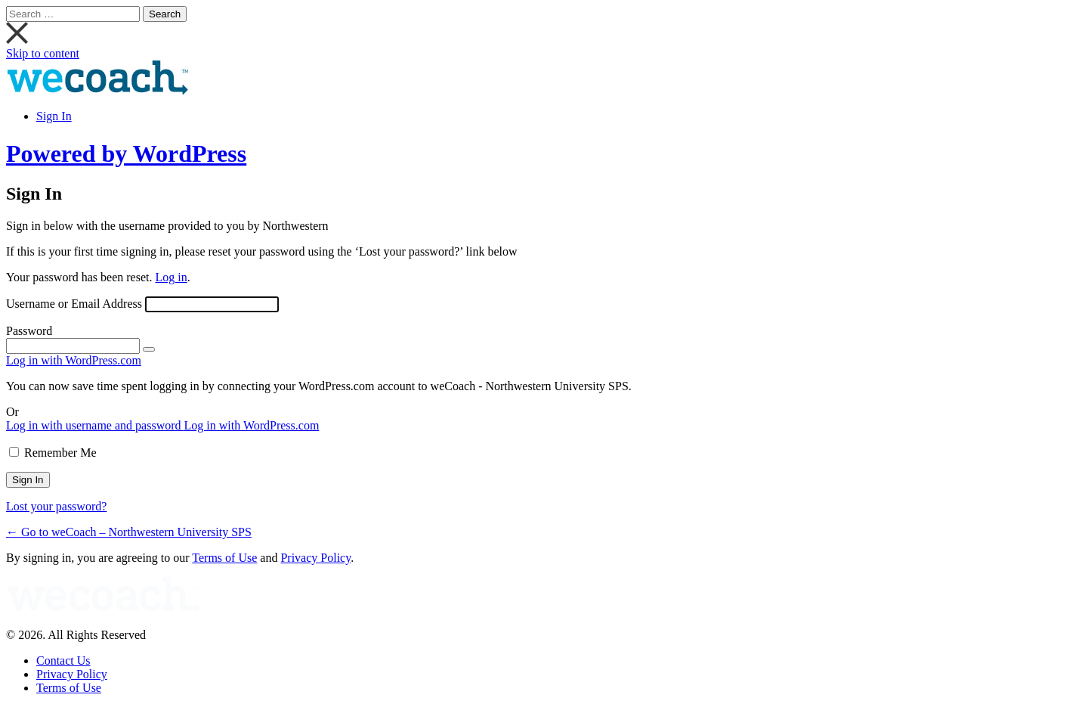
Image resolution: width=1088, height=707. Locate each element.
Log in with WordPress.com (73, 360)
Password (29, 330)
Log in (171, 277)
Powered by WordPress (126, 153)
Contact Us (63, 660)
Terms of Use (224, 557)
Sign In (54, 116)
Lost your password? (56, 506)
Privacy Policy (315, 557)
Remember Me (60, 452)
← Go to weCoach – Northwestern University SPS (129, 532)
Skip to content (42, 53)
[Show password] (149, 349)
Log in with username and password (95, 425)
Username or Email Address (74, 303)
